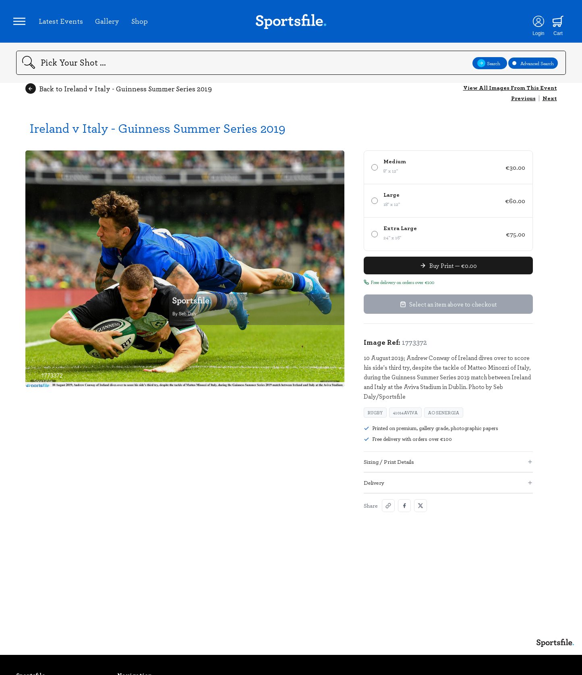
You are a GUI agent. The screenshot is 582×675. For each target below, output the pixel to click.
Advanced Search (533, 68)
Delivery (448, 488)
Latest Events (63, 24)
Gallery (110, 24)
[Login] (534, 24)
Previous (523, 103)
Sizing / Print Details (448, 467)
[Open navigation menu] (22, 24)
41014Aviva (405, 418)
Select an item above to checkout (448, 310)
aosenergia (443, 418)
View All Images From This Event (510, 93)
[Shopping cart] (554, 24)
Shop (142, 24)
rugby (375, 418)
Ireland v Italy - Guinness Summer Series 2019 (157, 133)
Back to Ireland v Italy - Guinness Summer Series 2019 (118, 94)
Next (550, 103)
